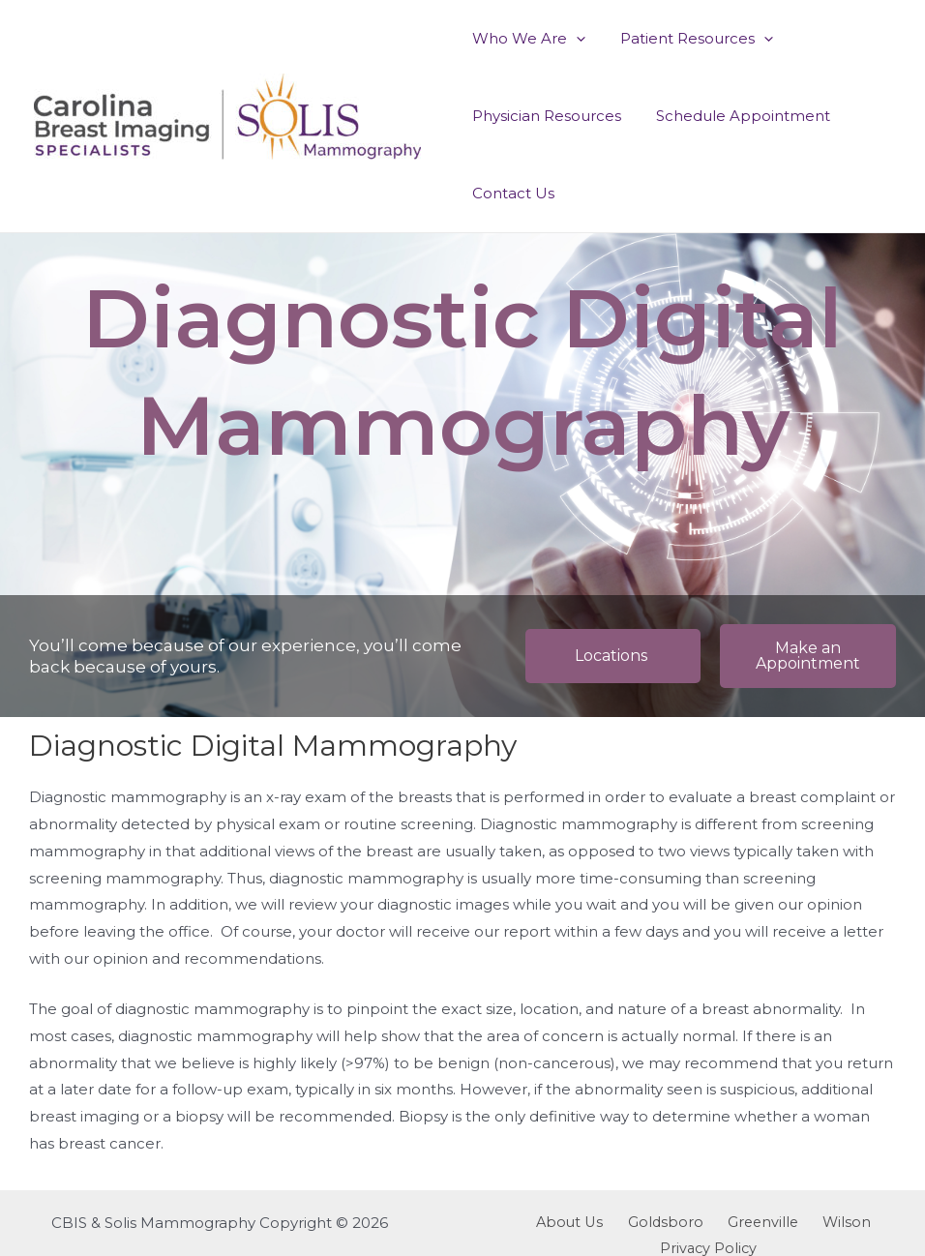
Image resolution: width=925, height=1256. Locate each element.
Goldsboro (615, 1222)
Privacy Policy (869, 1222)
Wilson (780, 1222)
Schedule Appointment (734, 115)
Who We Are (525, 38)
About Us (527, 1222)
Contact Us (510, 193)
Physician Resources (543, 115)
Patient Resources (688, 38)
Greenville (704, 1222)
